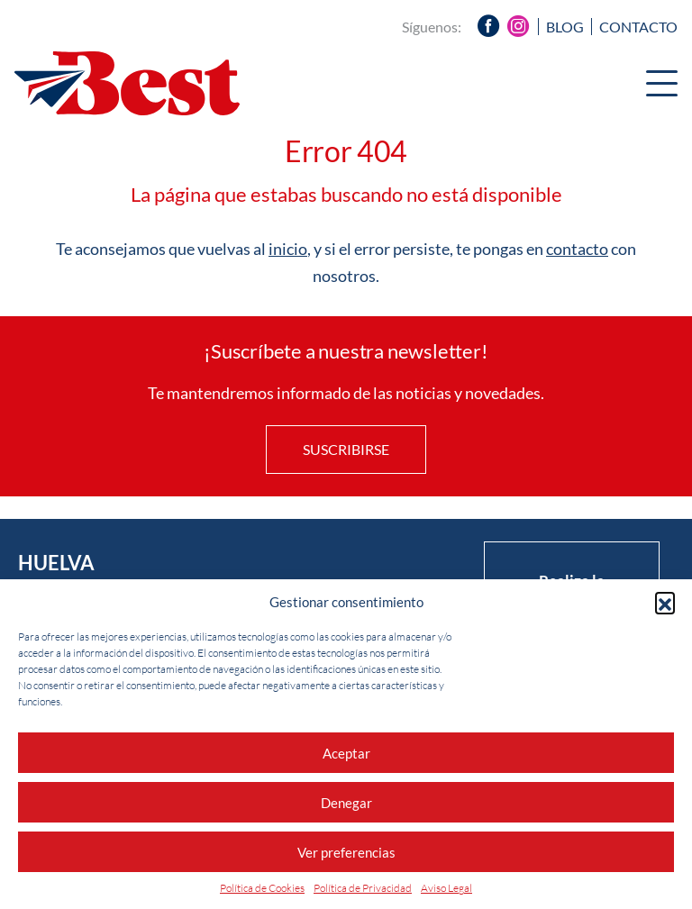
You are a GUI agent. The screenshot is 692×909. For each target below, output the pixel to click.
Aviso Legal (446, 888)
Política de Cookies (262, 888)
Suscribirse (346, 449)
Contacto (638, 26)
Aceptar (346, 753)
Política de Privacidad (363, 888)
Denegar (346, 803)
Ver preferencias (346, 852)
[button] (665, 602)
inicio (288, 249)
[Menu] (662, 85)
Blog (565, 26)
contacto (577, 249)
